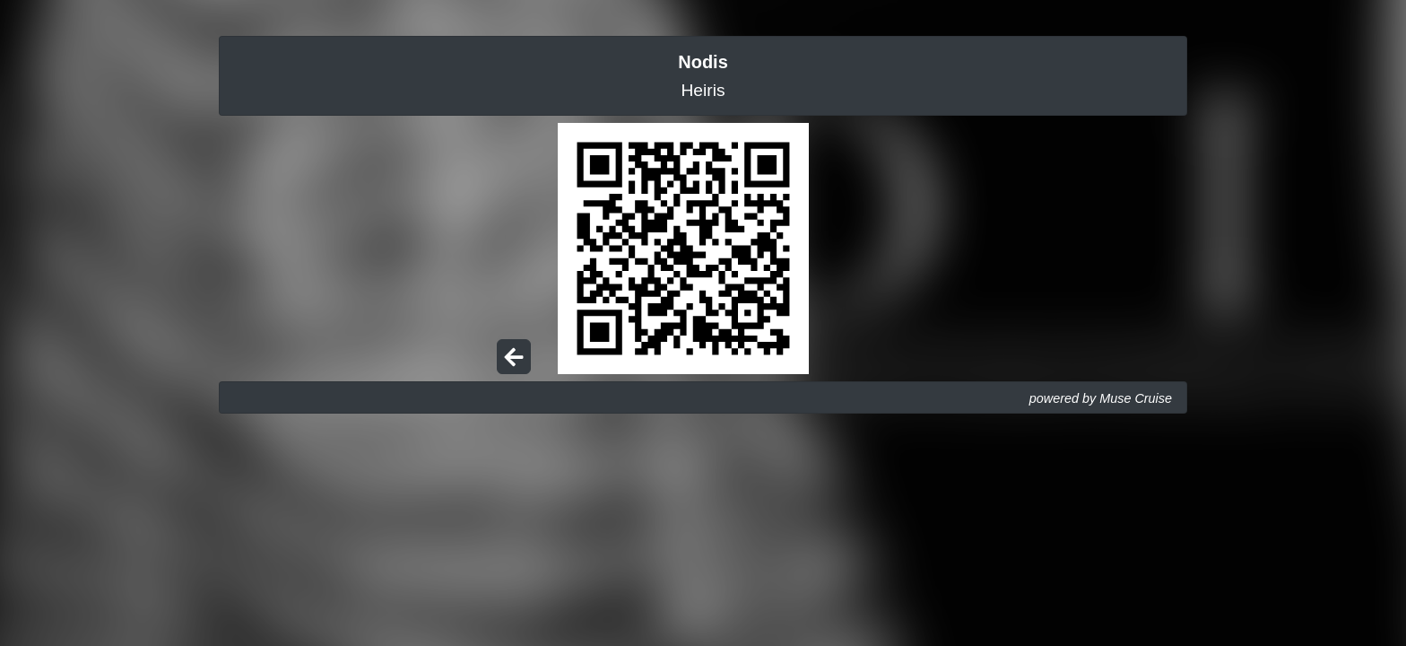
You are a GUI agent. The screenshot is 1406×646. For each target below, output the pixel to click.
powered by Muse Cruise (1100, 398)
